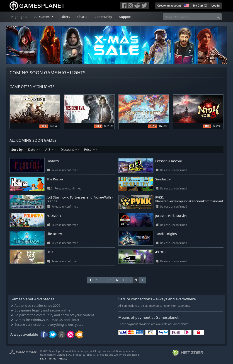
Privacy (62, 358)
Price (90, 149)
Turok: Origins (166, 234)
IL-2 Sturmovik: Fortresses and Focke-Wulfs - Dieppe (80, 199)
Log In (215, 5)
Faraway (52, 161)
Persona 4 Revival (168, 161)
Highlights (19, 16)
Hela (49, 252)
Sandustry (163, 179)
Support (125, 16)
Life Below (54, 234)
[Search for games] (189, 16)
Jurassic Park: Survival (171, 215)
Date (34, 149)
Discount (70, 149)
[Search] (218, 16)
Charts (82, 16)
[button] (186, 5)
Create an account (169, 5)
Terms (52, 358)
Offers (65, 16)
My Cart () (200, 5)
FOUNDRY (53, 215)
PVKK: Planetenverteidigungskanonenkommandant (189, 199)
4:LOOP (160, 252)
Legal (43, 358)
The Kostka (54, 179)
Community (103, 16)
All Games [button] (42, 16)
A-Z (50, 149)
